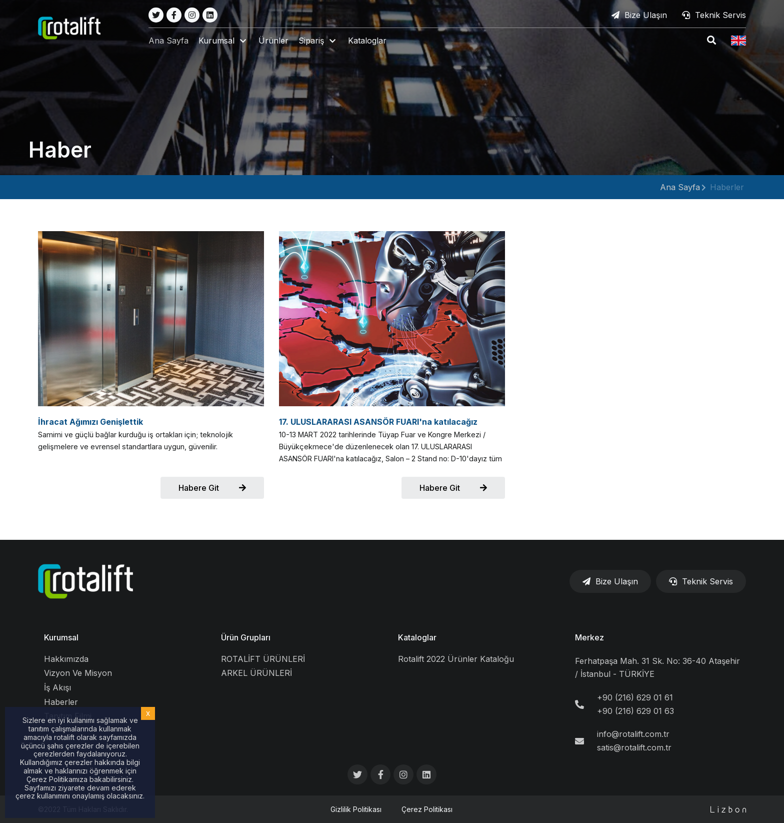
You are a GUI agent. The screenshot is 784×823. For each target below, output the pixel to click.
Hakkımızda (66, 659)
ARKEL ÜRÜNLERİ (256, 673)
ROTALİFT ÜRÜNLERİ (263, 659)
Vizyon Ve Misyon (78, 673)
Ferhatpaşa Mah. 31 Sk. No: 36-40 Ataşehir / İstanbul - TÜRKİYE (657, 667)
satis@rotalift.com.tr (634, 747)
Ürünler (276, 41)
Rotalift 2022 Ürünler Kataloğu (456, 659)
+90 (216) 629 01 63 (635, 711)
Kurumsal (61, 637)
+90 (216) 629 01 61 (635, 697)
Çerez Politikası (427, 809)
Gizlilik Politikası (356, 809)
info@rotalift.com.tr (633, 734)
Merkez (589, 637)
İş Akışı (57, 687)
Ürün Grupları (245, 637)
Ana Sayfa (171, 41)
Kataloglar (369, 41)
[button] (226, 41)
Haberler (727, 187)
